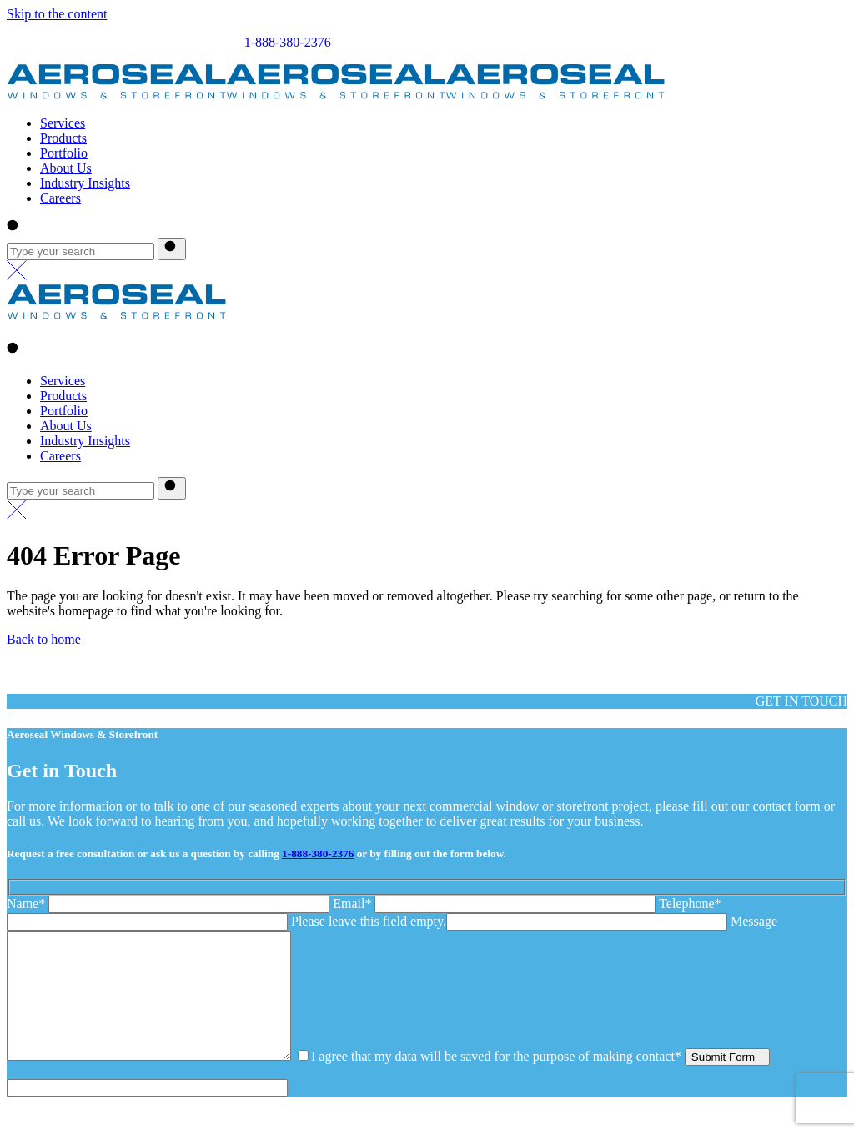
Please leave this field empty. (368, 921)
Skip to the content (57, 14)
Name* (170, 903)
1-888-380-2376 (287, 42)
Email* (496, 903)
